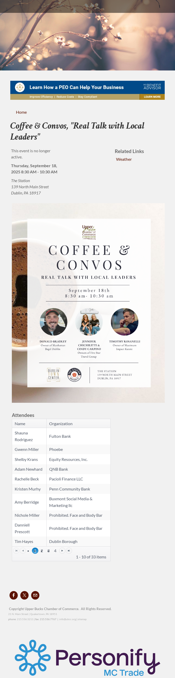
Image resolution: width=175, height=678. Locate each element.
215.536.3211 (25, 619)
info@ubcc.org (67, 619)
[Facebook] (14, 595)
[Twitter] (24, 595)
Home (21, 112)
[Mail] (35, 595)
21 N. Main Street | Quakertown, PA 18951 (32, 613)
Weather (124, 159)
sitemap (82, 619)
